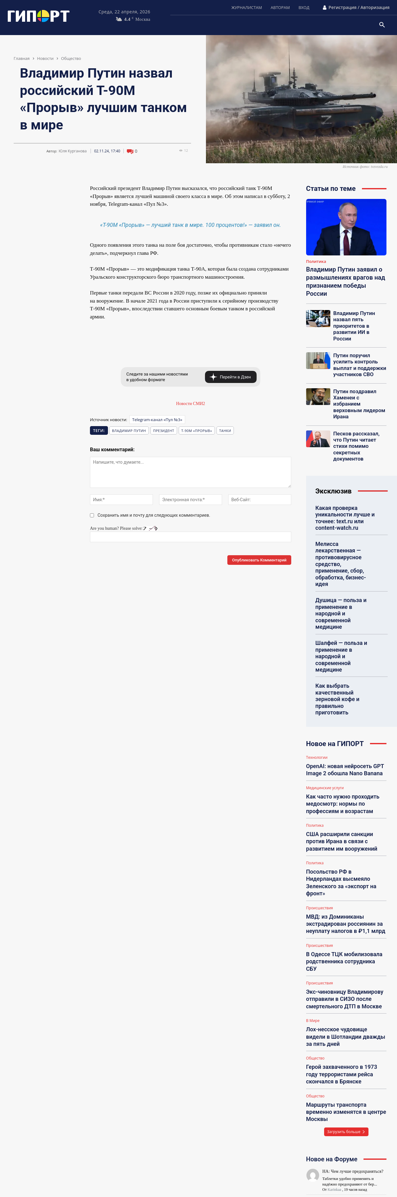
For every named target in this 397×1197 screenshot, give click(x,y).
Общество (71, 58)
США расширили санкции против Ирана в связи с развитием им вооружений (344, 753)
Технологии (317, 677)
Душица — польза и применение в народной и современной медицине (343, 558)
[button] (382, 25)
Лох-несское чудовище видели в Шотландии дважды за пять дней (345, 912)
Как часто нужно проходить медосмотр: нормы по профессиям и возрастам (338, 719)
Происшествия (319, 806)
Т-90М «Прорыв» (196, 430)
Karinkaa (334, 1046)
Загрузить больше (346, 988)
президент (163, 430)
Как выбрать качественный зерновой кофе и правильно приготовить (344, 624)
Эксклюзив (333, 460)
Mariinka (334, 1161)
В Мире (312, 901)
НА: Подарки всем (339, 1085)
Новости (45, 58)
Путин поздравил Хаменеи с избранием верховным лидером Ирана (357, 387)
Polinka (333, 1104)
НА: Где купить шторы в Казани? (353, 1057)
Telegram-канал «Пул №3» (157, 419)
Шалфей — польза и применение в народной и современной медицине (343, 591)
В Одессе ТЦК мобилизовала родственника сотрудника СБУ (342, 851)
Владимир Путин (129, 430)
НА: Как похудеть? (339, 1114)
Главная (22, 58)
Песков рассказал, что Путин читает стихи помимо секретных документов (358, 420)
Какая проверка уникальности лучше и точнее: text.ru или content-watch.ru (341, 485)
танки (225, 430)
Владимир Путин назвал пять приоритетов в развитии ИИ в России (357, 321)
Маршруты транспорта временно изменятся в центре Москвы (345, 974)
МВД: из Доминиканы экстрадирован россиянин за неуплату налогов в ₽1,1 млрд (341, 820)
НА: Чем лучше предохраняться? (352, 1028)
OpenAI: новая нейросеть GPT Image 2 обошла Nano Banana (341, 688)
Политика (316, 261)
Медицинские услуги (325, 705)
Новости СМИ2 (190, 403)
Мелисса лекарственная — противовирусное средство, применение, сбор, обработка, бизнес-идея (344, 522)
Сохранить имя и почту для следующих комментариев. (154, 515)
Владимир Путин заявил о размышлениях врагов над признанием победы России (345, 281)
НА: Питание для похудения (348, 1143)
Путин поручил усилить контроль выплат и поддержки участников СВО (359, 354)
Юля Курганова (73, 151)
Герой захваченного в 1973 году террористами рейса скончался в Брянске (345, 943)
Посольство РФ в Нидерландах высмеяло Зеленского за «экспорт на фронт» (342, 786)
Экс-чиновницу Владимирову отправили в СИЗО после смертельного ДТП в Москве (340, 881)
